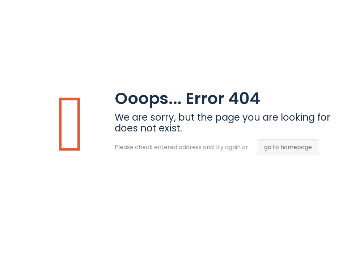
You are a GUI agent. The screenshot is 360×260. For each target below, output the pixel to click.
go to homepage (288, 147)
